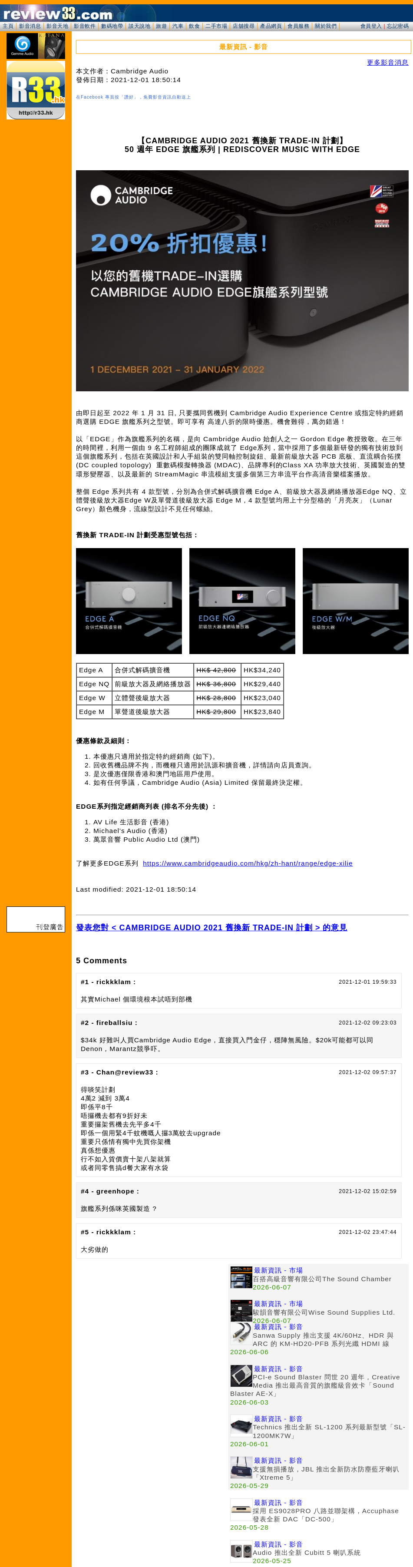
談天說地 (139, 26)
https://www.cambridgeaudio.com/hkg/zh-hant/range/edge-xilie (248, 863)
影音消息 (30, 26)
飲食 (194, 26)
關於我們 (326, 26)
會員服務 (298, 26)
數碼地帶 (112, 26)
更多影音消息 (388, 62)
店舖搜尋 (243, 26)
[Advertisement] (152, 1324)
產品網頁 (271, 26)
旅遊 (161, 26)
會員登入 (371, 26)
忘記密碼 (398, 26)
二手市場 (216, 26)
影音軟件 (85, 26)
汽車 (177, 26)
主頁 (8, 26)
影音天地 (57, 26)
